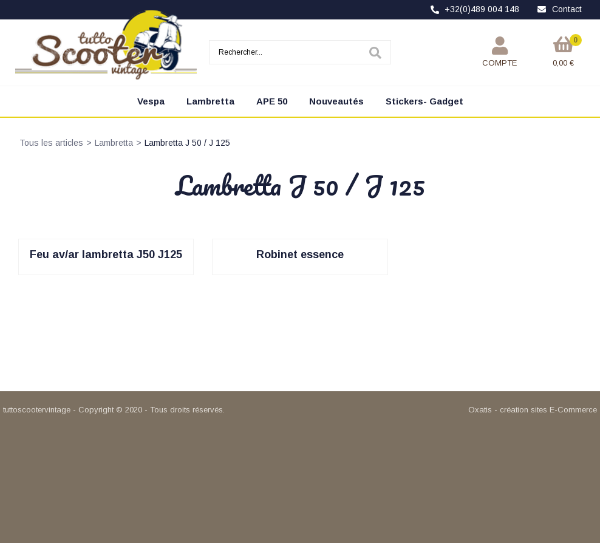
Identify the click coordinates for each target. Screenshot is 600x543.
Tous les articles (51, 143)
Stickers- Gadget (424, 101)
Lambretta (210, 101)
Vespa (151, 101)
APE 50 (271, 101)
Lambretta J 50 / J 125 (187, 143)
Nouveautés (336, 101)
